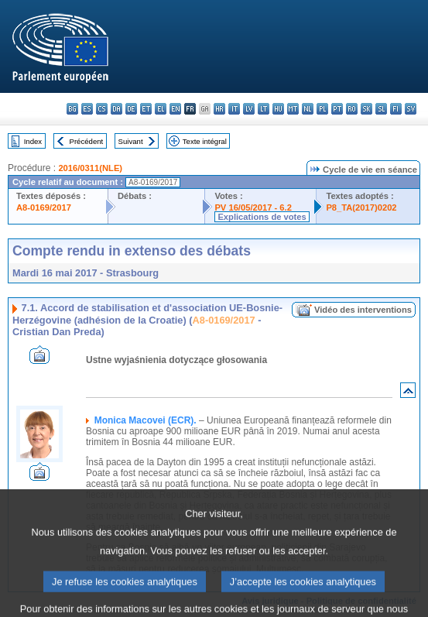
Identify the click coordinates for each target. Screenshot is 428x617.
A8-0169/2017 (43, 207)
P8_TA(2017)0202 (361, 207)
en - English (175, 109)
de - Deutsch (131, 109)
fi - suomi (396, 109)
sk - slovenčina (366, 109)
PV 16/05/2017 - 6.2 (253, 207)
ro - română (352, 109)
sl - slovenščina (381, 109)
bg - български (72, 109)
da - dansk (116, 109)
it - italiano (234, 109)
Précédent (87, 141)
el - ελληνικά (160, 109)
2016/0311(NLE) (90, 168)
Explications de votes (261, 216)
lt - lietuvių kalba (263, 109)
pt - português (337, 109)
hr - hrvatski (219, 109)
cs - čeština (102, 109)
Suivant (130, 141)
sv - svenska (410, 109)
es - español (87, 109)
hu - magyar (278, 109)
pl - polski (322, 109)
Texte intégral (205, 141)
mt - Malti (293, 109)
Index (33, 141)
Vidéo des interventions (363, 309)
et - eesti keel (146, 109)
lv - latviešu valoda (249, 109)
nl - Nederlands (307, 109)
